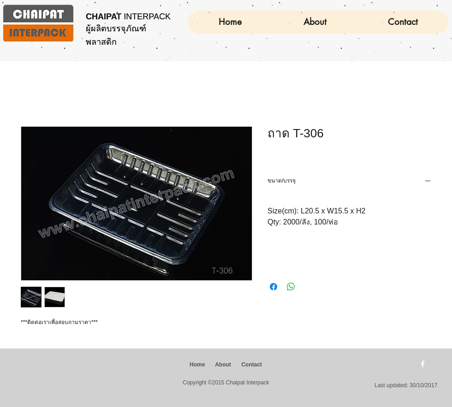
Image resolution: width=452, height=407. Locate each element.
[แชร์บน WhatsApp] (291, 286)
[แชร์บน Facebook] (273, 286)
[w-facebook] (422, 364)
